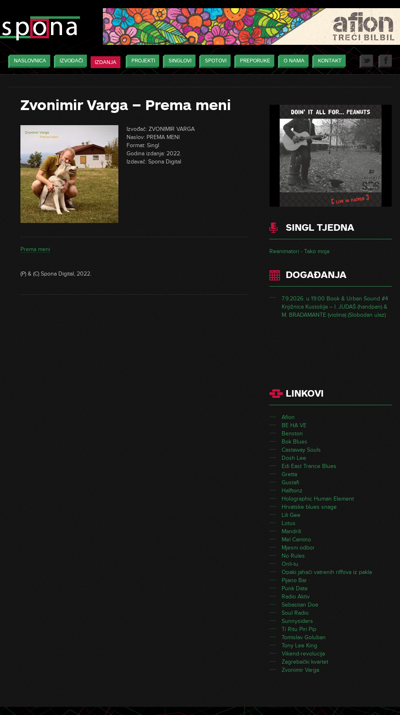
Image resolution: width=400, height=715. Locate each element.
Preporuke (253, 61)
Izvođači (69, 61)
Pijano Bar (294, 580)
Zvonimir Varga (300, 670)
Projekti (141, 61)
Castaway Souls (301, 450)
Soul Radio (295, 613)
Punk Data (294, 588)
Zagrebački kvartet (305, 662)
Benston (292, 433)
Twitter (366, 61)
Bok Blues (294, 442)
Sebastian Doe (300, 605)
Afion (288, 417)
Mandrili (291, 531)
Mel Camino (296, 539)
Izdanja (105, 62)
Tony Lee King (299, 645)
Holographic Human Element (318, 499)
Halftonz (292, 491)
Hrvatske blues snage (309, 507)
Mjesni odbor (298, 548)
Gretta (289, 474)
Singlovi (177, 61)
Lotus (289, 523)
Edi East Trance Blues (309, 466)
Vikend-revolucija (303, 654)
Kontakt (328, 61)
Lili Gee (291, 515)
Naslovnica (28, 61)
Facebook (385, 61)
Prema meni (35, 249)
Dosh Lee (294, 458)
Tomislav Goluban (304, 637)
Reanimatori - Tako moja (299, 251)
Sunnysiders (297, 621)
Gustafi (290, 482)
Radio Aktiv (296, 597)
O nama (292, 61)
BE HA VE (294, 425)
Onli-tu (290, 564)
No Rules (293, 556)
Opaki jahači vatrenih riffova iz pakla (327, 572)
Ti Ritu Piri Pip (299, 629)
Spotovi (214, 61)
